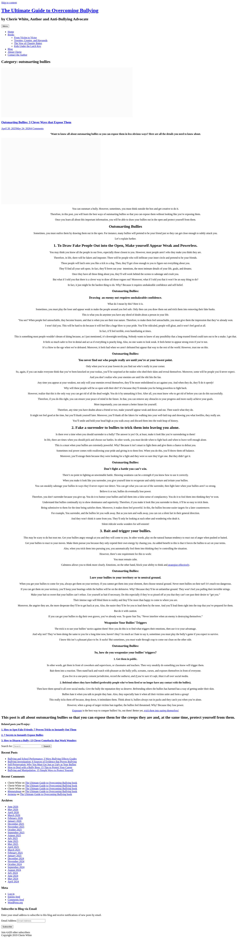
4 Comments (37, 128)
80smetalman (14, 791)
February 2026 (15, 818)
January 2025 (14, 855)
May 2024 (13, 878)
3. (38, 740)
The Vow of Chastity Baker (28, 43)
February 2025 (15, 852)
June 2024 (13, 875)
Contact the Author (17, 54)
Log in (11, 894)
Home (11, 31)
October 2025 (15, 829)
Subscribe (7, 927)
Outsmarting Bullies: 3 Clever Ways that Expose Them (36, 122)
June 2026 (13, 806)
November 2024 (16, 861)
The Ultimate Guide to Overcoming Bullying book (51, 782)
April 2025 (13, 847)
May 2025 (13, 844)
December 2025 (16, 824)
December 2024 (16, 858)
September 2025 (16, 832)
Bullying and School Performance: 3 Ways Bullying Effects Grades (42, 758)
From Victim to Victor (25, 37)
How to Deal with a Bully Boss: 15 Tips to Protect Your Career (40, 767)
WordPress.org (15, 902)
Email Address (9, 920)
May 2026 (13, 809)
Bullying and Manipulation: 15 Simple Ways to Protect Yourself (40, 770)
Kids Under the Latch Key (27, 46)
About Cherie (15, 52)
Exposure (77, 710)
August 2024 (14, 870)
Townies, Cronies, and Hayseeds (30, 40)
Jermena (12, 794)
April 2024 (13, 881)
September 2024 (16, 867)
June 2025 (13, 841)
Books (11, 34)
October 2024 (15, 864)
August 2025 (14, 835)
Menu (5, 26)
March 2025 (14, 849)
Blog (10, 49)
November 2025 (16, 826)
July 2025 (13, 838)
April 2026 (13, 812)
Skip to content (9, 2)
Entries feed (14, 896)
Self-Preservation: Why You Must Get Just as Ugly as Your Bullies (42, 764)
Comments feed (16, 899)
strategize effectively (178, 564)
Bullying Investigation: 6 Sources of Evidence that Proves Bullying (42, 761)
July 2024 (13, 873)
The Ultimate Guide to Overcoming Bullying (49, 10)
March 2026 (14, 815)
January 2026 (14, 821)
